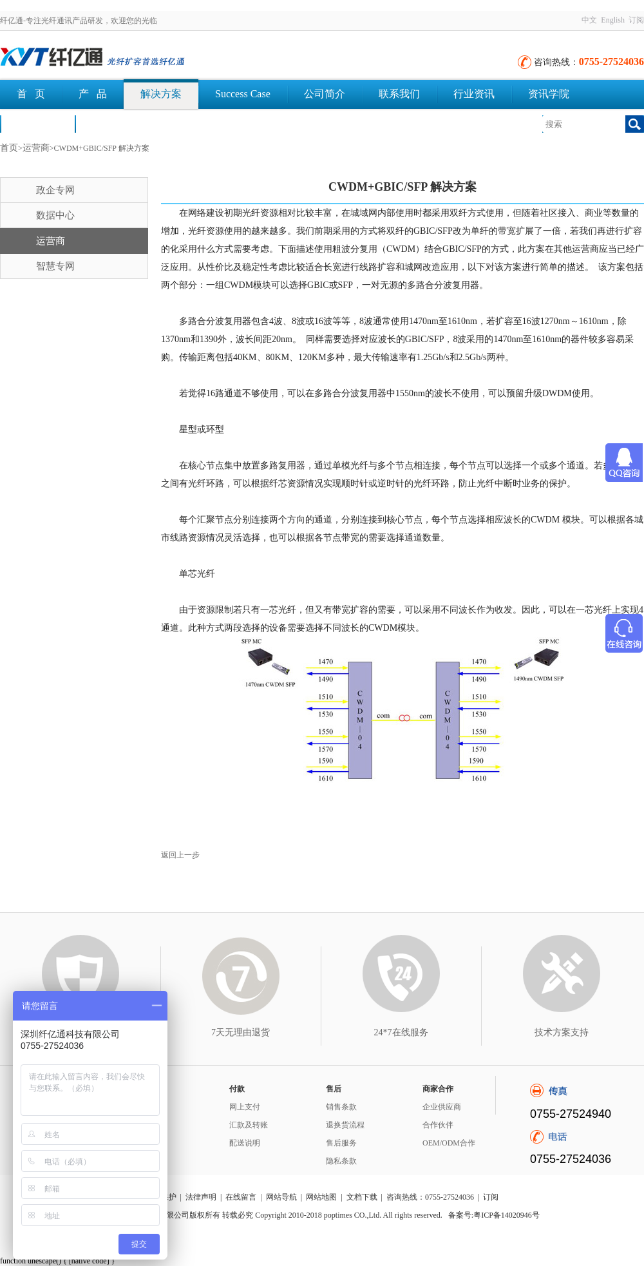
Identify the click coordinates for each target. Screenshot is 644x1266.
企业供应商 (441, 1106)
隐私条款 (341, 1160)
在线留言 (240, 1197)
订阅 (636, 19)
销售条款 (341, 1106)
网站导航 (281, 1197)
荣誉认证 (37, 123)
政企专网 (55, 190)
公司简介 (324, 93)
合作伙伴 (437, 1124)
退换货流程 (345, 1124)
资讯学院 (548, 93)
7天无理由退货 (240, 1032)
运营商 (36, 148)
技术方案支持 (562, 1032)
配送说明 (244, 1142)
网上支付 (244, 1106)
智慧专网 (55, 266)
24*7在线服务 (401, 1032)
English (613, 19)
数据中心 (55, 215)
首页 (9, 148)
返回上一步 (180, 854)
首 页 (31, 93)
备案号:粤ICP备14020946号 (494, 1215)
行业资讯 (474, 93)
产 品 (93, 93)
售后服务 (341, 1142)
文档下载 (112, 123)
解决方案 (161, 93)
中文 (589, 19)
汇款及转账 (248, 1124)
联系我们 (399, 93)
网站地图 (321, 1197)
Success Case (242, 93)
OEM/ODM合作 (448, 1142)
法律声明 (200, 1197)
